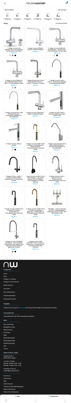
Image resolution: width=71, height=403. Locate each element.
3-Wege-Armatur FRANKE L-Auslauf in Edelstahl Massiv (35, 49)
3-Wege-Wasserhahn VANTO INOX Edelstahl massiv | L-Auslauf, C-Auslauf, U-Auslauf (35, 82)
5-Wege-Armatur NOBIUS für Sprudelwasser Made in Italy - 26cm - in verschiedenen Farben (13, 82)
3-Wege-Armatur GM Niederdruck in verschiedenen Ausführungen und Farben (14, 50)
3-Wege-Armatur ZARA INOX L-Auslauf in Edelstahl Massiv (35, 113)
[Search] (35, 400)
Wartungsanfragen (9, 338)
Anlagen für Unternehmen (11, 282)
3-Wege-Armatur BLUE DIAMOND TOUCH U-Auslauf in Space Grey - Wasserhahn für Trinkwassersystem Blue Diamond (35, 244)
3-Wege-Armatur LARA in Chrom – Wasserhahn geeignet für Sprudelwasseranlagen (57, 82)
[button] (54, 396)
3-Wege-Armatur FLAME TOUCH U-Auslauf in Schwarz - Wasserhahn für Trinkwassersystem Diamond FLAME (14, 211)
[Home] (6, 400)
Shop (5, 276)
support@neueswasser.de (11, 370)
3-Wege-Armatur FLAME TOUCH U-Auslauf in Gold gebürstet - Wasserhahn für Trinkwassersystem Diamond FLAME (35, 146)
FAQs (5, 335)
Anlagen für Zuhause (10, 279)
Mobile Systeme (8, 285)
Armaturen (7, 288)
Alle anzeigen (62, 10)
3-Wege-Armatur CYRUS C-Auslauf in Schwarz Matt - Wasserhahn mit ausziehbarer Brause (14, 178)
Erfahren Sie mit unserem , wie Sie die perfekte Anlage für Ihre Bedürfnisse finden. (30, 307)
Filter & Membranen (9, 292)
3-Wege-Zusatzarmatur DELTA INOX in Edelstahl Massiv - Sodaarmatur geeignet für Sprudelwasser (57, 146)
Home (5, 273)
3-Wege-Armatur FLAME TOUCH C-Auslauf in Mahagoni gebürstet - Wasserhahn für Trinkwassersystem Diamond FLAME (35, 211)
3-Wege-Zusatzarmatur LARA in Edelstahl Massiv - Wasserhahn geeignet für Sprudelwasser (14, 114)
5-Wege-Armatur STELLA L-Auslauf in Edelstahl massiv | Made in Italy (57, 114)
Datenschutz (7, 378)
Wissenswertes (8, 330)
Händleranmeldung (9, 343)
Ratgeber (7, 304)
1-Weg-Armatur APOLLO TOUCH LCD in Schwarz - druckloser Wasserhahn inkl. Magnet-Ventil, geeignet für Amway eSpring (35, 179)
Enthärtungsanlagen (10, 295)
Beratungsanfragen (9, 340)
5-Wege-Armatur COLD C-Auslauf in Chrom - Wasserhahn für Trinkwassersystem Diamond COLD (57, 179)
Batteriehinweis (8, 384)
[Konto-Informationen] (65, 400)
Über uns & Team (9, 324)
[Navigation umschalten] (5, 3)
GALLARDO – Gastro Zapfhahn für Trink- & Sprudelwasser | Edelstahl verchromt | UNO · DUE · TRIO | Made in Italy (57, 211)
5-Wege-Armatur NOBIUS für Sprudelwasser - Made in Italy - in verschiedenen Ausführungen (57, 50)
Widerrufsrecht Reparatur (11, 392)
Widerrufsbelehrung (9, 389)
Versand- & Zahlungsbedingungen (13, 386)
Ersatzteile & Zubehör (10, 299)
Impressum (7, 375)
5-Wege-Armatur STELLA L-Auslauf (14, 144)
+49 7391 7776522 (9, 361)
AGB (5, 381)
